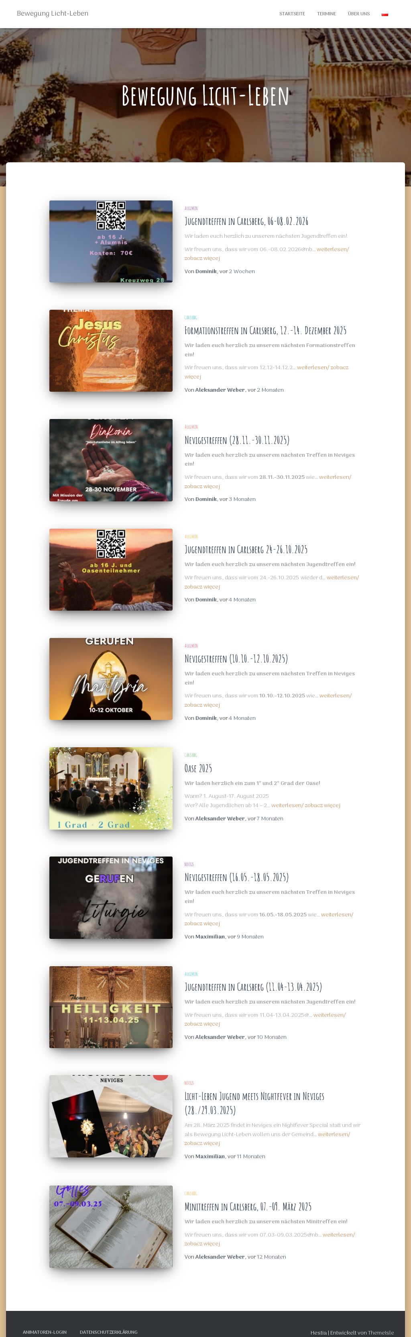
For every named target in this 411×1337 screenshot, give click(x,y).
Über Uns (359, 14)
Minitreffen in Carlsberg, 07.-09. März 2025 (248, 1195)
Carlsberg (191, 314)
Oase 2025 (198, 762)
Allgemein (191, 208)
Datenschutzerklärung (109, 1318)
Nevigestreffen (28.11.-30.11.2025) (237, 437)
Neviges (189, 855)
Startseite (292, 14)
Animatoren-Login (45, 1318)
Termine (326, 14)
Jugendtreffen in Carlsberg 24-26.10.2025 (246, 546)
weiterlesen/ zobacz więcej (305, 799)
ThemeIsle (381, 1318)
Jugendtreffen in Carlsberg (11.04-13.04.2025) (253, 978)
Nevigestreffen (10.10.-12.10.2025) (236, 652)
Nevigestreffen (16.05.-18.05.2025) (237, 869)
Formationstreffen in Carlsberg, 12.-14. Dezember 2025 (266, 327)
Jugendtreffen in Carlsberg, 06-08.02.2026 (246, 221)
